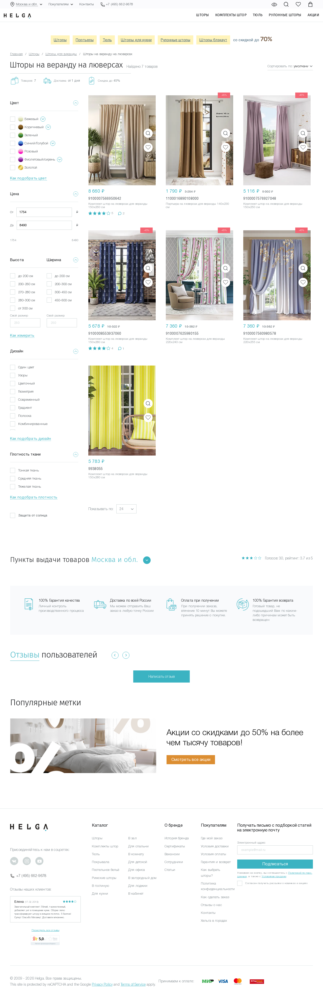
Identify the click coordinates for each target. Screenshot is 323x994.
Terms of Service (133, 984)
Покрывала (100, 862)
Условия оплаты (213, 854)
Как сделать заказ (215, 897)
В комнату (136, 854)
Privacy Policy (102, 984)
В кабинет (135, 893)
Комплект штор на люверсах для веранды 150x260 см (117, 205)
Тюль (251, 20)
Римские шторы (104, 878)
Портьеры (85, 40)
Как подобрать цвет (28, 178)
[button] (126, 508)
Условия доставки (215, 846)
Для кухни (100, 893)
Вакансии (172, 854)
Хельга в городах (214, 920)
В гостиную (100, 886)
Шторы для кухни (136, 40)
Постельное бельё (105, 870)
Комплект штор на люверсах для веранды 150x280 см (117, 340)
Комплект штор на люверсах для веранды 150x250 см (272, 205)
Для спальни (138, 846)
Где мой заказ (211, 838)
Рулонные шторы (279, 20)
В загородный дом (142, 878)
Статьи (170, 870)
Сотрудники (174, 862)
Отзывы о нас (211, 905)
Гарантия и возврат (216, 862)
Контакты (86, 4)
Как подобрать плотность (33, 497)
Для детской (137, 862)
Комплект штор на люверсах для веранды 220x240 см (195, 340)
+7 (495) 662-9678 (28, 876)
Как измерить (22, 335)
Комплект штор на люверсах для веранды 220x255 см (272, 340)
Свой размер (19, 315)
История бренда (177, 838)
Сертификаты (175, 846)
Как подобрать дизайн (30, 439)
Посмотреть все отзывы (45, 930)
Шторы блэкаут (213, 40)
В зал (132, 838)
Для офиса (136, 870)
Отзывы (24, 654)
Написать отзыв (161, 676)
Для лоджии (137, 886)
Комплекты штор (224, 20)
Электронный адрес (251, 842)
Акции (307, 20)
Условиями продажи (274, 876)
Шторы (196, 20)
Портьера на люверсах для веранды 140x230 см (197, 205)
